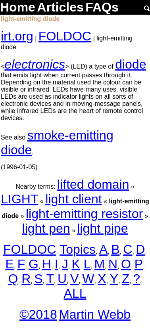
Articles (60, 7)
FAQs (102, 7)
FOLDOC (64, 36)
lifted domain (93, 184)
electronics (34, 64)
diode (130, 64)
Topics (78, 249)
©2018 (38, 314)
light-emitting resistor (84, 214)
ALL (75, 293)
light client (73, 199)
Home (17, 7)
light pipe (102, 228)
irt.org (17, 36)
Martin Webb (95, 314)
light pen (46, 228)
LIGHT (19, 199)
